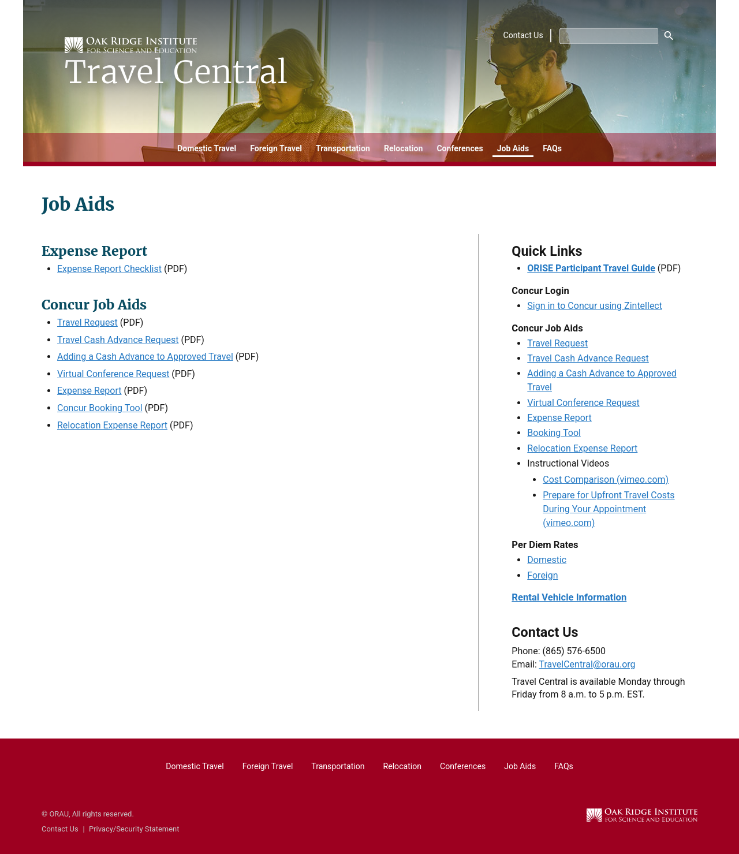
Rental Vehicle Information (569, 597)
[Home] (178, 62)
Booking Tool (554, 432)
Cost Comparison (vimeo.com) (606, 479)
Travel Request (87, 322)
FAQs (552, 148)
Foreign (542, 575)
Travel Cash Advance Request (118, 339)
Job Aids (513, 148)
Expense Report (89, 390)
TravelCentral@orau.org (587, 664)
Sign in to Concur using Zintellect (594, 305)
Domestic (546, 559)
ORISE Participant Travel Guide (591, 268)
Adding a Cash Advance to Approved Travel (145, 356)
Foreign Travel (276, 148)
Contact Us (523, 36)
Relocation (403, 148)
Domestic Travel (206, 148)
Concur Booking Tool (100, 407)
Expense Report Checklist (109, 268)
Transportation (343, 148)
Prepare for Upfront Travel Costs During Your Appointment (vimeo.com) (608, 509)
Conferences (459, 148)
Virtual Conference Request (113, 373)
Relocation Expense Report (112, 425)
